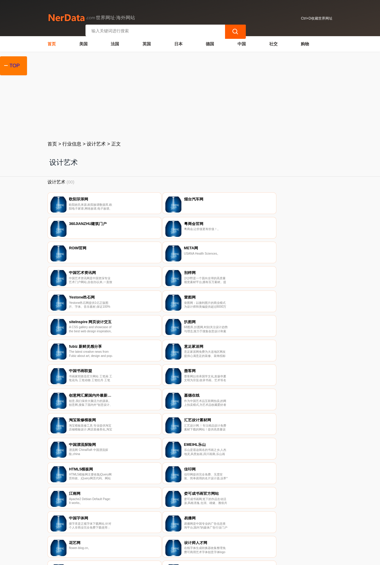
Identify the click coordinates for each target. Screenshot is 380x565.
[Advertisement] (190, 95)
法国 (115, 43)
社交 (273, 43)
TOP (15, 65)
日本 (178, 43)
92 (218, 427)
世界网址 (152, 557)
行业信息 (71, 143)
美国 (83, 43)
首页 (52, 43)
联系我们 (118, 534)
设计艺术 (96, 143)
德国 (210, 43)
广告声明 (178, 534)
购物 (305, 43)
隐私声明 (148, 534)
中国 (242, 43)
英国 (146, 43)
